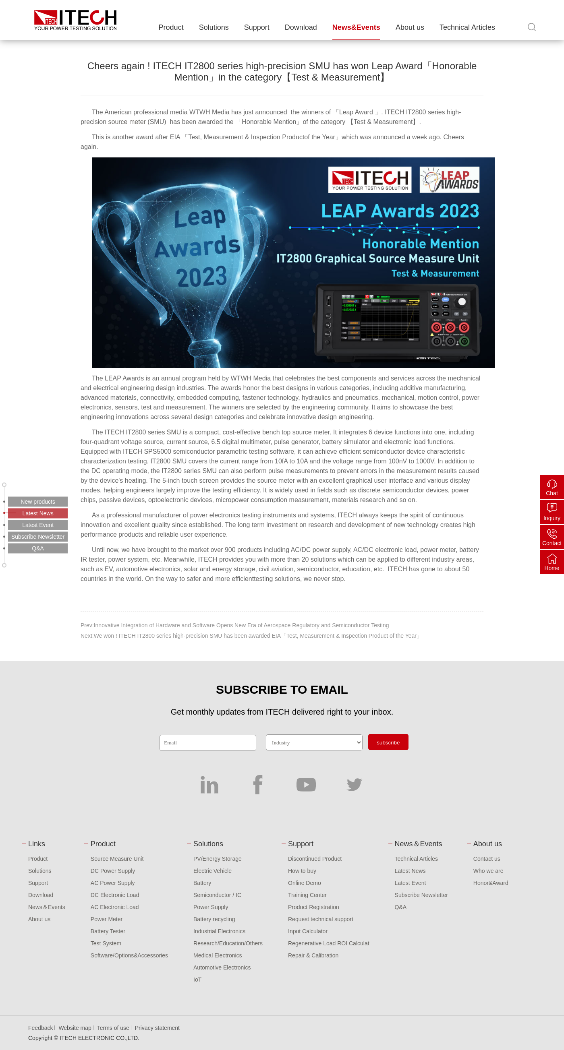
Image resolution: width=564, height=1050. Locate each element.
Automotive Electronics (222, 967)
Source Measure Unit (117, 859)
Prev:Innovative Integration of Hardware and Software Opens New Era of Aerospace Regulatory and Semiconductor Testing (235, 625)
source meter (127, 121)
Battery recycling (214, 919)
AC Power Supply (113, 883)
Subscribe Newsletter (421, 895)
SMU (175, 432)
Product (171, 27)
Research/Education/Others (228, 943)
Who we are (488, 871)
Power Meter (106, 919)
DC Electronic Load (115, 895)
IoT (197, 979)
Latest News (410, 871)
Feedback (40, 1028)
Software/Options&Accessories (129, 955)
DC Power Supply (113, 871)
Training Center (307, 895)
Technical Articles (467, 27)
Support (257, 27)
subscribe (388, 743)
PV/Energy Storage (217, 859)
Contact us (486, 859)
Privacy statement (157, 1028)
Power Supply (210, 907)
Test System (106, 943)
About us (410, 27)
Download (301, 27)
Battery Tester (108, 931)
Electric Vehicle (212, 871)
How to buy (302, 871)
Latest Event (410, 883)
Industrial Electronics (219, 931)
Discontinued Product (315, 859)
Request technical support (320, 919)
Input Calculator (308, 931)
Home (551, 568)
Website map (74, 1028)
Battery (202, 883)
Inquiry (551, 518)
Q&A (401, 907)
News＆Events (46, 907)
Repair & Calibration (313, 955)
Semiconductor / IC (217, 895)
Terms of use (113, 1028)
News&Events (356, 27)
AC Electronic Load (115, 907)
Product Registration (313, 907)
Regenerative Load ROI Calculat (328, 943)
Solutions (214, 27)
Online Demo (304, 883)
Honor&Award (490, 883)
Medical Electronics (217, 955)
